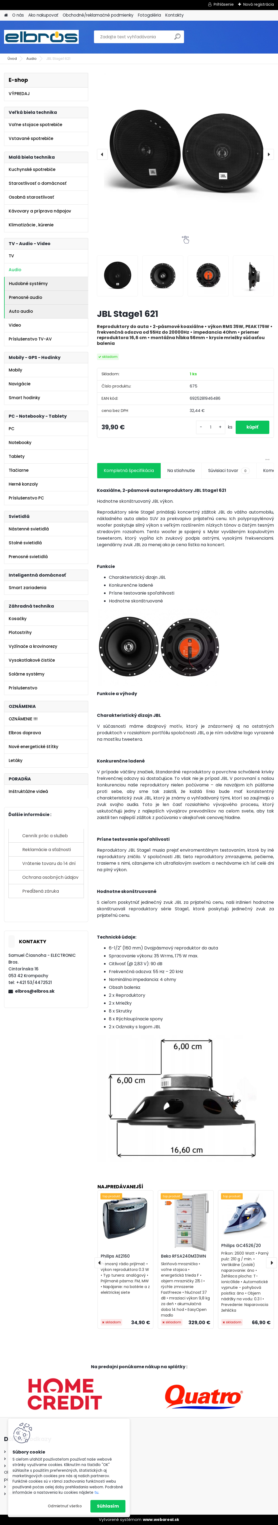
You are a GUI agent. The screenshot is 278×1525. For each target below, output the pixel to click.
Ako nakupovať (43, 15)
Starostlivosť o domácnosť (38, 183)
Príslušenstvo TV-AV (30, 339)
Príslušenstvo (23, 688)
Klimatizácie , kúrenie (31, 225)
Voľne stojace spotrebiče (35, 124)
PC (11, 429)
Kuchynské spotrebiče (32, 169)
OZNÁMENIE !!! (23, 719)
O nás (18, 15)
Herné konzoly (23, 484)
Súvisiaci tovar (229, 470)
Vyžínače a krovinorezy (33, 646)
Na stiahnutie (181, 470)
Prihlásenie (224, 4)
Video (15, 325)
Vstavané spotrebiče (31, 138)
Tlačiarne (19, 470)
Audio (31, 58)
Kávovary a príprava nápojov (40, 211)
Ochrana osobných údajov (50, 877)
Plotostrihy (20, 632)
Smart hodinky (24, 398)
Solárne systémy (27, 674)
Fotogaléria (149, 15)
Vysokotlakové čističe (32, 660)
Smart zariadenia (27, 587)
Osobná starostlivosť (31, 197)
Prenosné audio (25, 297)
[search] (177, 38)
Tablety (17, 456)
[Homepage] (6, 15)
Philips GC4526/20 (241, 1245)
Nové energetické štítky (33, 746)
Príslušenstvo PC (26, 498)
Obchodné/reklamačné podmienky (98, 15)
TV (11, 256)
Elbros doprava (25, 733)
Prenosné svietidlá (28, 557)
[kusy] (211, 427)
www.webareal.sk (161, 1519)
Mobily (15, 370)
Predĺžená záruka (40, 891)
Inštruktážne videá (28, 791)
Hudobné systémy (28, 283)
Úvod (12, 58)
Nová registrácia (258, 4)
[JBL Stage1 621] (185, 154)
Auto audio (21, 311)
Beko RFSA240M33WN (183, 1256)
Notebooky (20, 442)
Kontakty (174, 15)
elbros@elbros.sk (35, 991)
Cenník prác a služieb (45, 836)
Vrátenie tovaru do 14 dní (49, 863)
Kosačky (18, 618)
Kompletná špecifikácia (129, 470)
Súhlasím (108, 1506)
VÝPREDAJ (19, 93)
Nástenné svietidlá (29, 529)
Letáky (16, 760)
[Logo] (41, 37)
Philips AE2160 (115, 1256)
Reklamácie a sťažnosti (46, 849)
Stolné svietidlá (25, 543)
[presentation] (102, 154)
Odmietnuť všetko (65, 1506)
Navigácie (19, 384)
